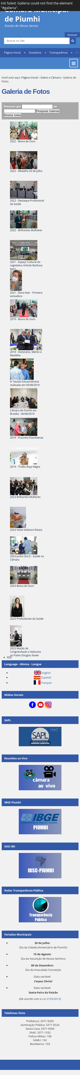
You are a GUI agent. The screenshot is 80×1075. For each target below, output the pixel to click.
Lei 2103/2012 (51, 999)
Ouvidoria (35, 52)
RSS (9, 657)
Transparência (58, 52)
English (46, 673)
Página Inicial (12, 52)
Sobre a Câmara (50, 77)
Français (46, 683)
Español (46, 677)
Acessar (72, 35)
